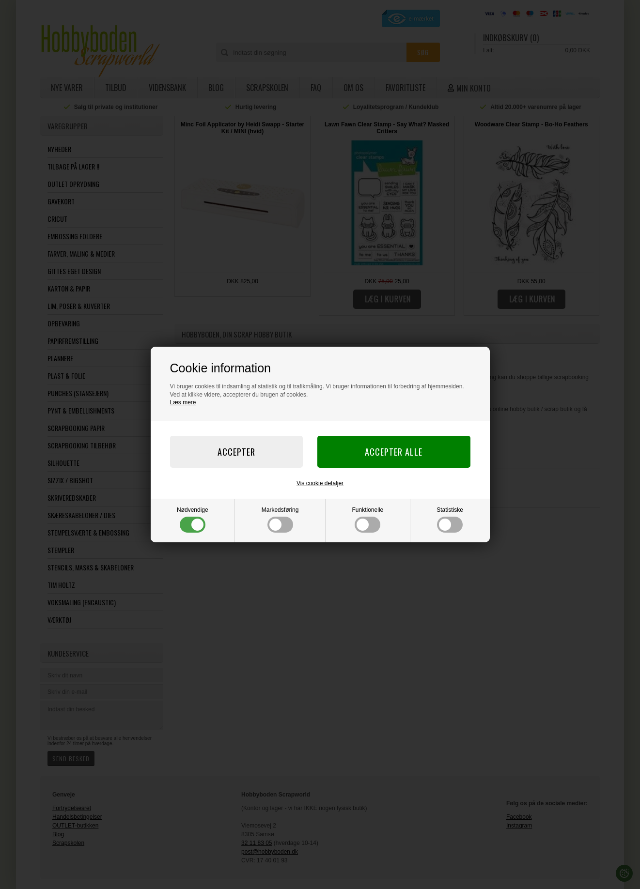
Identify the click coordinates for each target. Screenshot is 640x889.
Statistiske (450, 519)
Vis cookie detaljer (320, 483)
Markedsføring (280, 519)
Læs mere (183, 402)
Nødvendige (192, 519)
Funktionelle (368, 519)
